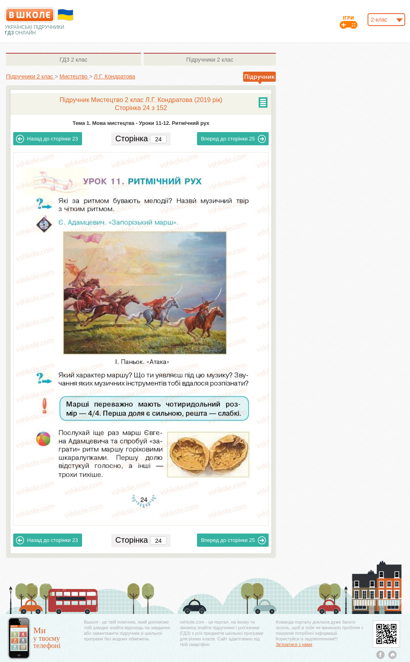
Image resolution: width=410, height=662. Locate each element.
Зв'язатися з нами (294, 644)
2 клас (73, 59)
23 (47, 139)
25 (233, 139)
